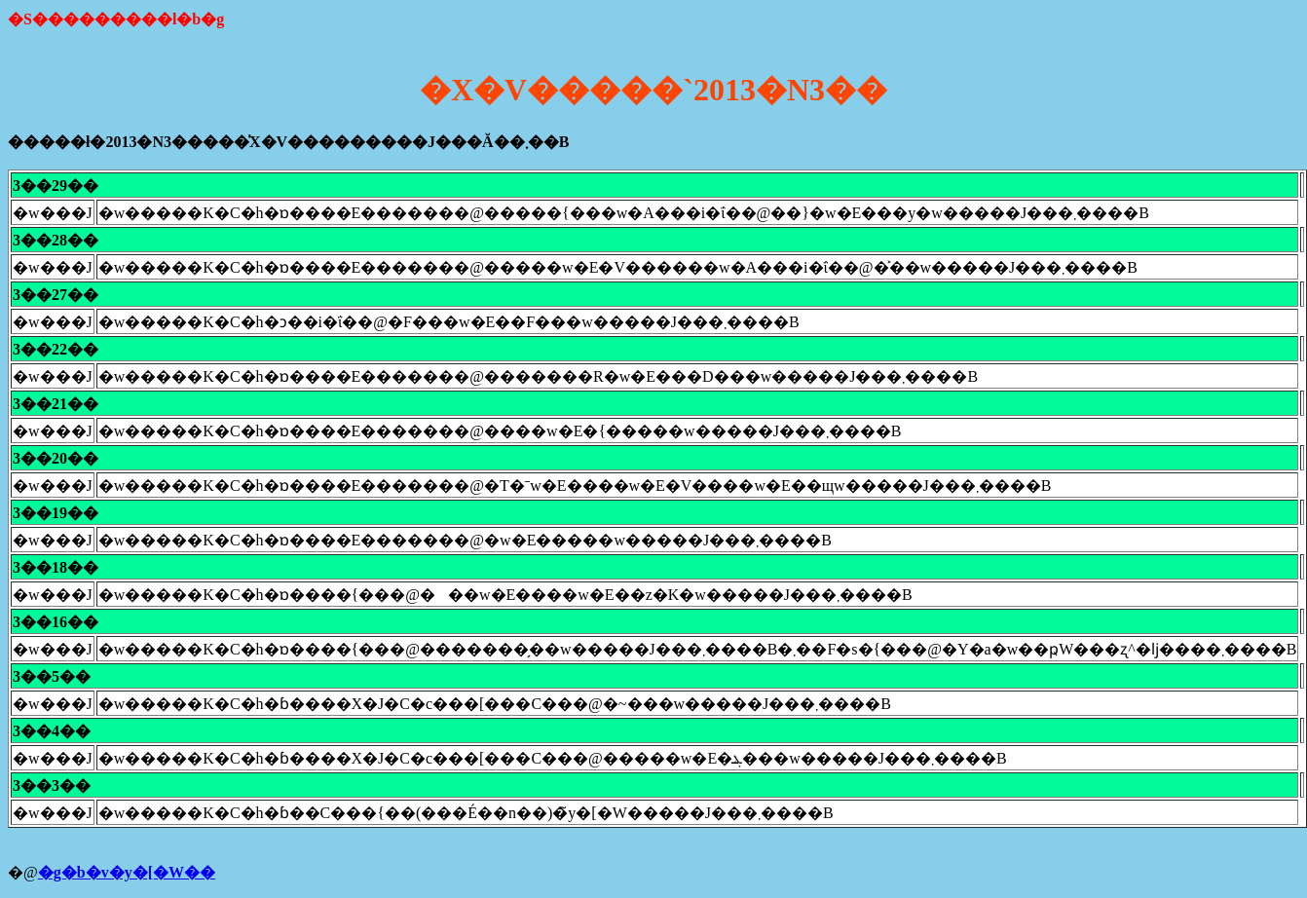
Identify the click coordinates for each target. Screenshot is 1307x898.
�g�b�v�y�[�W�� (126, 872)
